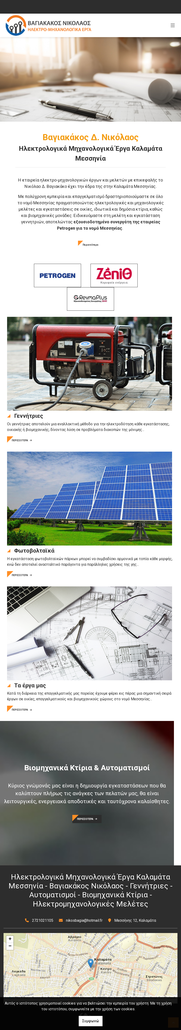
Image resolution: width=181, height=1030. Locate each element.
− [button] (10, 946)
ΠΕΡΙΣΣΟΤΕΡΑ (22, 440)
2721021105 (42, 920)
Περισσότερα (90, 245)
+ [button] (10, 939)
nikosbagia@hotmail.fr (84, 920)
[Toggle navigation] (173, 25)
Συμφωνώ (90, 1021)
